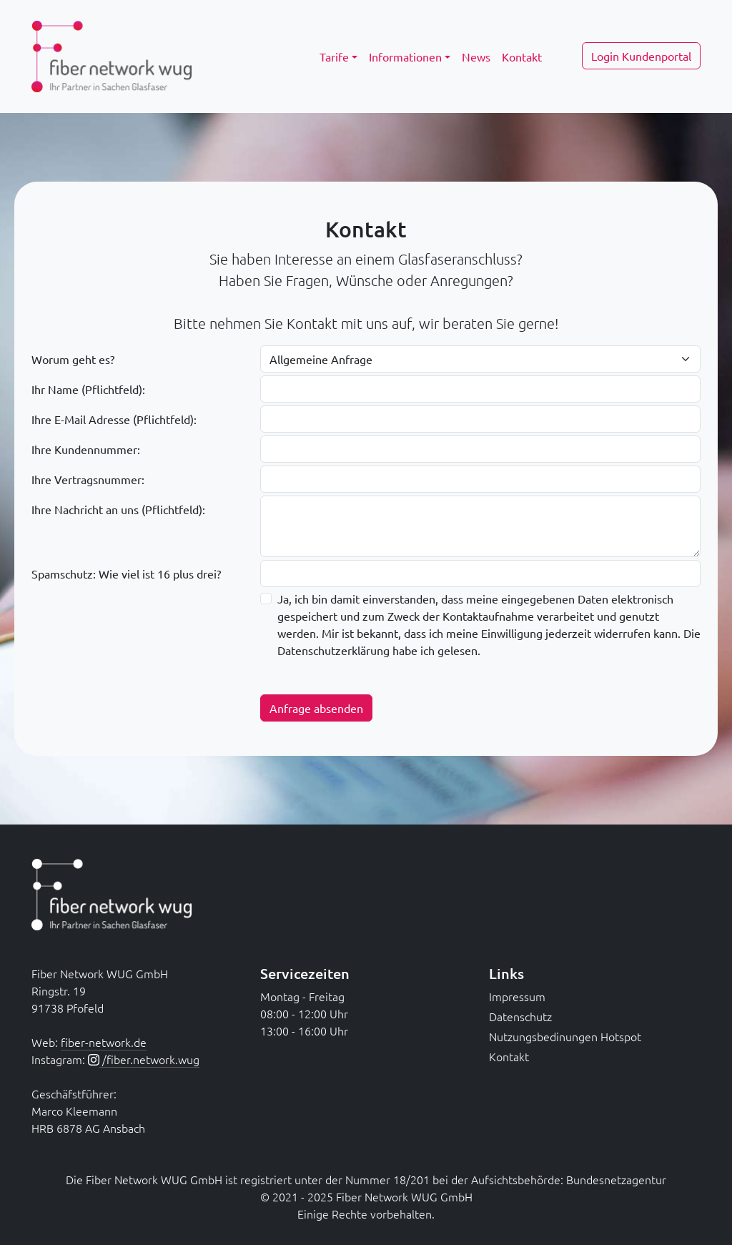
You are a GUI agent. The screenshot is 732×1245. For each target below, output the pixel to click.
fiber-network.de (104, 1042)
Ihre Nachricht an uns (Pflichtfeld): (118, 509)
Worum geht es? (72, 359)
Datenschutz (520, 1016)
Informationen (405, 56)
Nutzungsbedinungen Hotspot (565, 1036)
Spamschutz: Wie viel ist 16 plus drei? (126, 573)
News (476, 56)
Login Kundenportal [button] (641, 56)
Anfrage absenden (316, 708)
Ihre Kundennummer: (85, 449)
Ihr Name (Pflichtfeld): (88, 389)
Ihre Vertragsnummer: (87, 479)
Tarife (334, 56)
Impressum (517, 996)
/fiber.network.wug (149, 1059)
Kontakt (522, 56)
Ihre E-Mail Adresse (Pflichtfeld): (114, 419)
